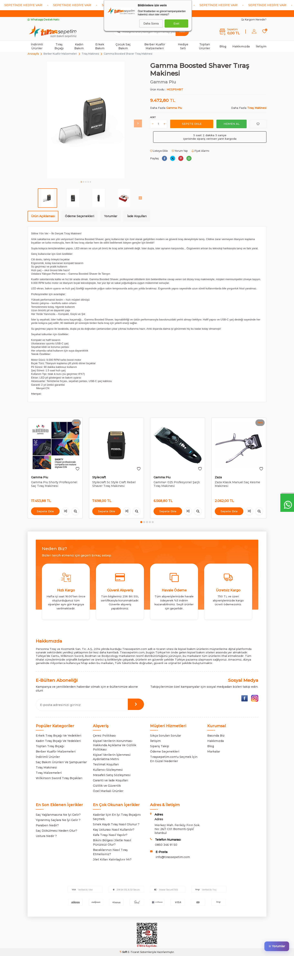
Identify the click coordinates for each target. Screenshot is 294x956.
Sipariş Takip (159, 746)
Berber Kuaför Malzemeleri (154, 46)
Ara (182, 31)
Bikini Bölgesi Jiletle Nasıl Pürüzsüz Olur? (112, 842)
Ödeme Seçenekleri (79, 216)
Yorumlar (110, 216)
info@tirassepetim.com (173, 857)
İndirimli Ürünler (37, 46)
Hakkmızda (215, 741)
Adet (153, 117)
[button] (81, 182)
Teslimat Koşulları (106, 764)
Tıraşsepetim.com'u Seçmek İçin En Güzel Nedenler (173, 759)
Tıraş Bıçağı (59, 46)
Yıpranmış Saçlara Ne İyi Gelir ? (58, 820)
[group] (86, 120)
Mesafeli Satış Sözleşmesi (111, 775)
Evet (176, 23)
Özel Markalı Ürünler (108, 791)
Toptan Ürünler (204, 46)
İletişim (261, 46)
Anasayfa (33, 53)
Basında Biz (216, 735)
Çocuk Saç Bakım (123, 46)
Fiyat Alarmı (200, 150)
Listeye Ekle (159, 150)
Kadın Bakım (79, 46)
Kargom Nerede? (253, 19)
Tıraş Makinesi (90, 53)
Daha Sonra (151, 23)
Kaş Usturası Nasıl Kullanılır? (113, 829)
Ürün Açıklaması (43, 216)
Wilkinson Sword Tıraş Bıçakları (59, 778)
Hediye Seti (183, 46)
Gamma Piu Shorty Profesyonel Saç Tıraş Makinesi (54, 484)
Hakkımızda (241, 46)
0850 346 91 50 (166, 845)
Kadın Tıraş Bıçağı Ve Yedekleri (58, 741)
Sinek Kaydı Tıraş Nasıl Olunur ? (116, 824)
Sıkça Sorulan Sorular (165, 735)
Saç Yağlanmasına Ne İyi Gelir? (58, 815)
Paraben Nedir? (47, 825)
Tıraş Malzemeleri (49, 773)
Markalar (213, 751)
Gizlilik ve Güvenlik (107, 785)
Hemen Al (231, 124)
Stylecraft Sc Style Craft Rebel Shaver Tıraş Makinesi (114, 484)
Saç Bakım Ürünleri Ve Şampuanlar (61, 762)
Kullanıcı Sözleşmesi (108, 770)
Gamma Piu (163, 81)
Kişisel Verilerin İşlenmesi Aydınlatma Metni (111, 757)
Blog (222, 46)
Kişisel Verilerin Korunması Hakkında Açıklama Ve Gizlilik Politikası (114, 745)
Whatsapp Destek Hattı (43, 19)
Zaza (218, 477)
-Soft (123, 952)
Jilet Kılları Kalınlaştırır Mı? (112, 859)
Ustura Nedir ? (46, 836)
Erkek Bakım (100, 46)
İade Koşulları (137, 216)
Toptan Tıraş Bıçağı (50, 746)
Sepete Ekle (191, 124)
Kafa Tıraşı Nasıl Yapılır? (110, 835)
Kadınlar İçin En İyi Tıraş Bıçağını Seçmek (117, 817)
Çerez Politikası (104, 735)
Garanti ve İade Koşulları (110, 780)
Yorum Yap (180, 150)
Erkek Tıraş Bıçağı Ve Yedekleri (58, 735)
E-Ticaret (133, 952)
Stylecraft (99, 477)
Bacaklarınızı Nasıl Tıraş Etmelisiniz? (110, 852)
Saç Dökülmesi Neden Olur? (56, 830)
